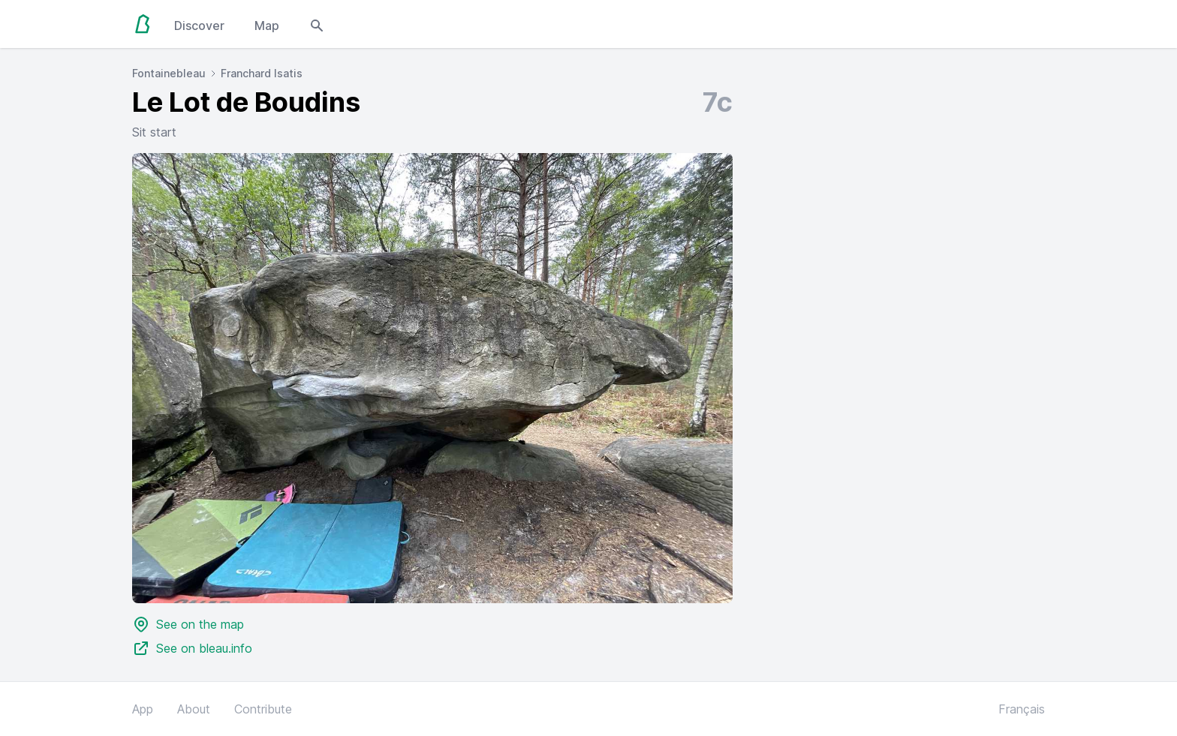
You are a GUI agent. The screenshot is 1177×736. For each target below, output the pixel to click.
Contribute (263, 708)
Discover (199, 25)
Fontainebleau (169, 73)
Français (1021, 708)
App (142, 708)
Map (266, 25)
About (193, 708)
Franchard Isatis (262, 73)
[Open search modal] (316, 24)
